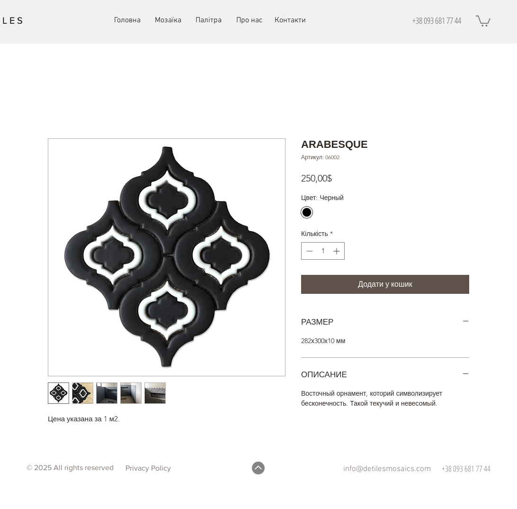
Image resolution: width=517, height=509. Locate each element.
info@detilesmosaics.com (387, 469)
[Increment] (337, 251)
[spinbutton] (322, 251)
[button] (483, 20)
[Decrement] (308, 251)
